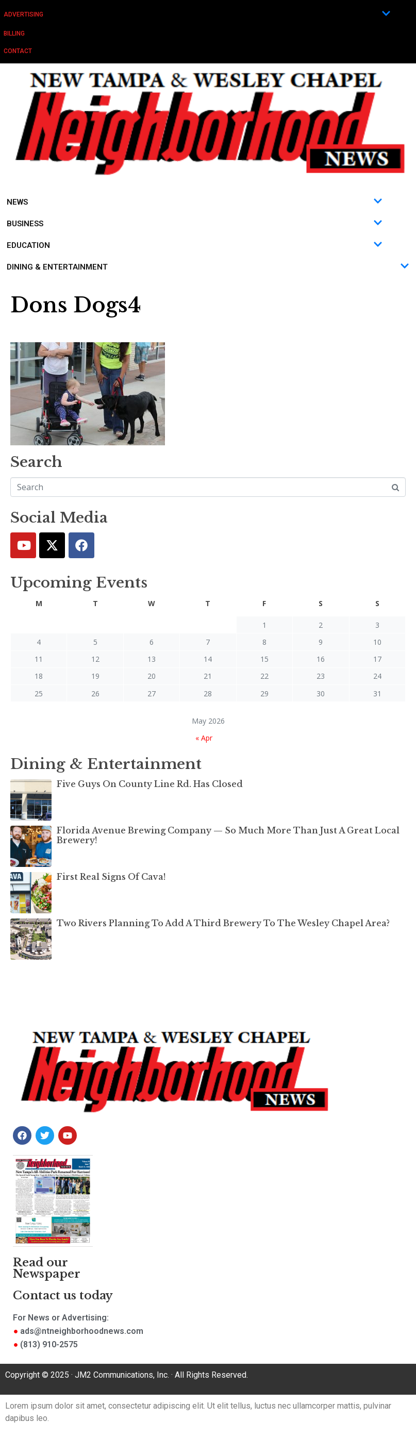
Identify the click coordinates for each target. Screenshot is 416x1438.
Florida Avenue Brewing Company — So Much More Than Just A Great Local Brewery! (228, 835)
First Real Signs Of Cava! (111, 877)
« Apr (203, 738)
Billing (14, 33)
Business (194, 223)
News (194, 202)
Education (194, 245)
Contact (18, 51)
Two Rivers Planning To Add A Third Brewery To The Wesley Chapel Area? (223, 923)
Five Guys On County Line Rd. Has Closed (150, 784)
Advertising (197, 14)
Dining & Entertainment (208, 267)
